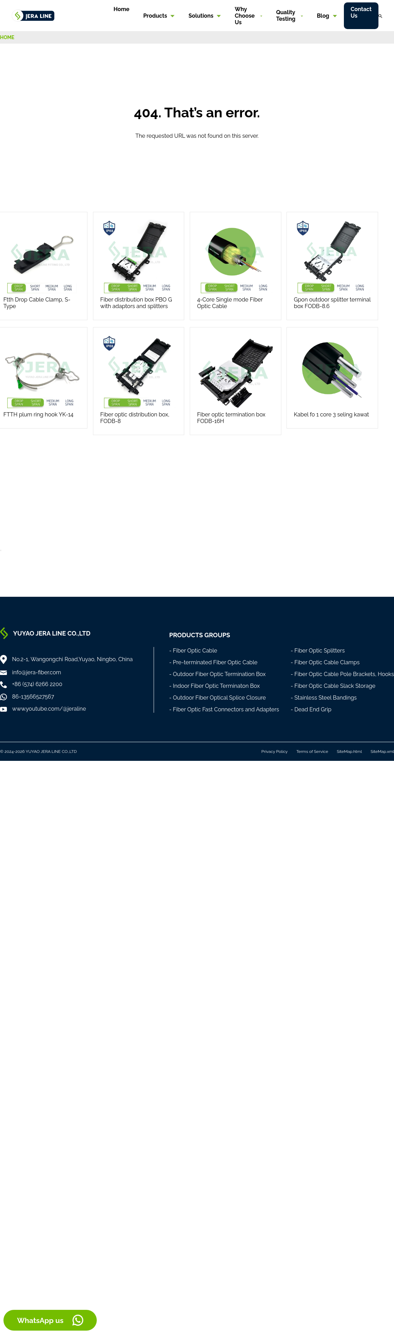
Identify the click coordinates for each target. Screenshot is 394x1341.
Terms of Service (312, 751)
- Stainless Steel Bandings (324, 697)
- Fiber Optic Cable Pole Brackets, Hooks (342, 674)
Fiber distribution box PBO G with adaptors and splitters (136, 302)
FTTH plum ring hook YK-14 (38, 414)
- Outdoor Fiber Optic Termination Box (217, 674)
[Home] (33, 15)
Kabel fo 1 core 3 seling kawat (331, 414)
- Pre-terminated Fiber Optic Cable (213, 662)
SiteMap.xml (382, 751)
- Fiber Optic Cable (193, 650)
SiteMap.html (349, 751)
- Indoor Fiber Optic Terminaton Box (214, 686)
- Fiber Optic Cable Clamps (325, 662)
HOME (7, 37)
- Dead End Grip (311, 709)
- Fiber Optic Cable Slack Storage (333, 686)
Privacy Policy (274, 751)
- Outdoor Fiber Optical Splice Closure (217, 697)
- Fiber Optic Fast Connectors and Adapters (224, 709)
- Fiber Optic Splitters (318, 650)
